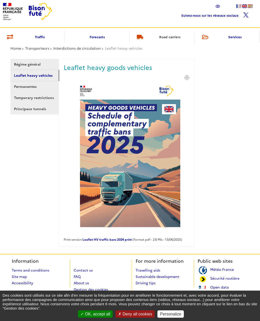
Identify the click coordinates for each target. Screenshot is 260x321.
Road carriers (158, 37)
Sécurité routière (224, 278)
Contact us (83, 270)
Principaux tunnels (30, 109)
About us (81, 283)
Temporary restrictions (34, 98)
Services (221, 37)
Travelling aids (148, 270)
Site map (19, 276)
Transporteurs (37, 48)
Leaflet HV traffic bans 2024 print (107, 239)
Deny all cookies (135, 314)
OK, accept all (95, 314)
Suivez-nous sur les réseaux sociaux (215, 14)
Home (15, 48)
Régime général (27, 64)
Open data (219, 287)
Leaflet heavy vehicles (33, 75)
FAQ (77, 276)
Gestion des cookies (91, 289)
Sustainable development (157, 276)
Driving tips (145, 283)
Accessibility (22, 283)
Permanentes (25, 86)
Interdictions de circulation (77, 48)
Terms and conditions (30, 270)
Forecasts (97, 37)
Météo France (222, 269)
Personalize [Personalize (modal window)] (170, 314)
